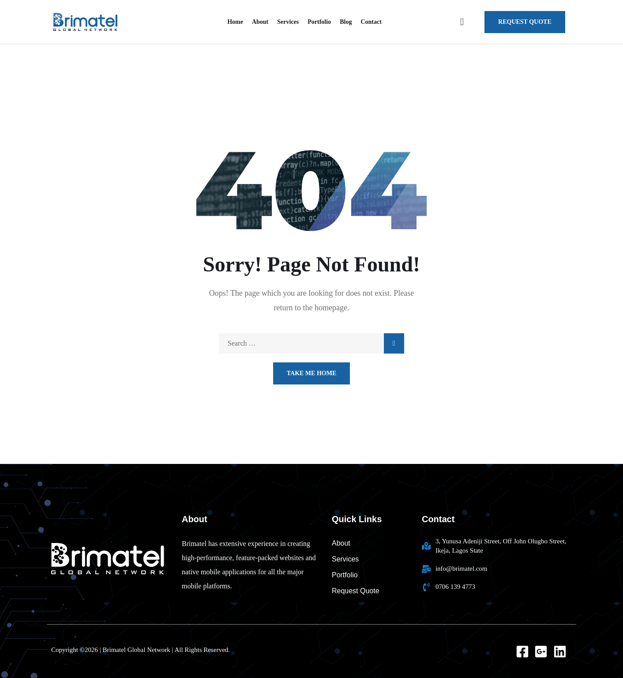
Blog (346, 22)
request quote (525, 22)
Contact (370, 22)
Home (235, 22)
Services (288, 22)
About (260, 22)
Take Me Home (312, 373)
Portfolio (319, 22)
